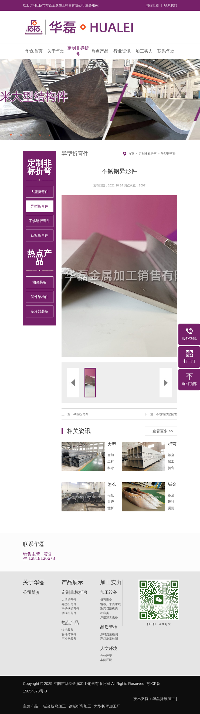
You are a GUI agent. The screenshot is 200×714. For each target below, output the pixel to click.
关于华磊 (56, 51)
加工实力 (144, 51)
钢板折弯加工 (80, 706)
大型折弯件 (39, 192)
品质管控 (108, 627)
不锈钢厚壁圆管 (166, 414)
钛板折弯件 (39, 235)
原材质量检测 (109, 634)
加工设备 (108, 592)
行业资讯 (122, 51)
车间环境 (106, 659)
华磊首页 (34, 51)
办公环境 (106, 655)
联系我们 (170, 5)
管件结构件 (39, 297)
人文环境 (108, 648)
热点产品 (100, 51)
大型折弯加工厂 (107, 706)
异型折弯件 (39, 206)
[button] (90, 276)
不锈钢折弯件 (39, 221)
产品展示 (72, 582)
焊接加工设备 (109, 617)
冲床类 (104, 613)
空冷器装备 (39, 311)
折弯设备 (106, 599)
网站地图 (152, 5)
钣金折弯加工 (54, 706)
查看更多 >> (162, 431)
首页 (131, 153)
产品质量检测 (109, 638)
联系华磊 (166, 51)
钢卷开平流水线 (110, 604)
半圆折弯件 (80, 414)
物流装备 (39, 282)
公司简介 (31, 592)
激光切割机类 (109, 608)
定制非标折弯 (78, 51)
